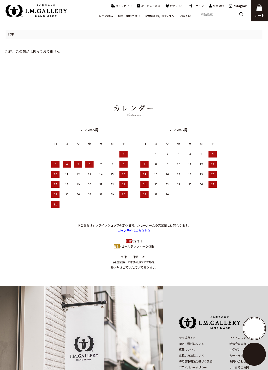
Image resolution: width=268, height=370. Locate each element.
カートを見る (237, 325)
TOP (11, 34)
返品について (187, 319)
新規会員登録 (237, 313)
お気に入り (174, 6)
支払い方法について (191, 325)
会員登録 (216, 6)
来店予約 (185, 16)
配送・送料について (191, 313)
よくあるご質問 (149, 6)
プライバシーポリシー (193, 337)
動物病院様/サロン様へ (159, 16)
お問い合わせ (237, 331)
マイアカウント (239, 307)
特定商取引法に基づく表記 (195, 331)
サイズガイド (121, 6)
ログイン (196, 6)
